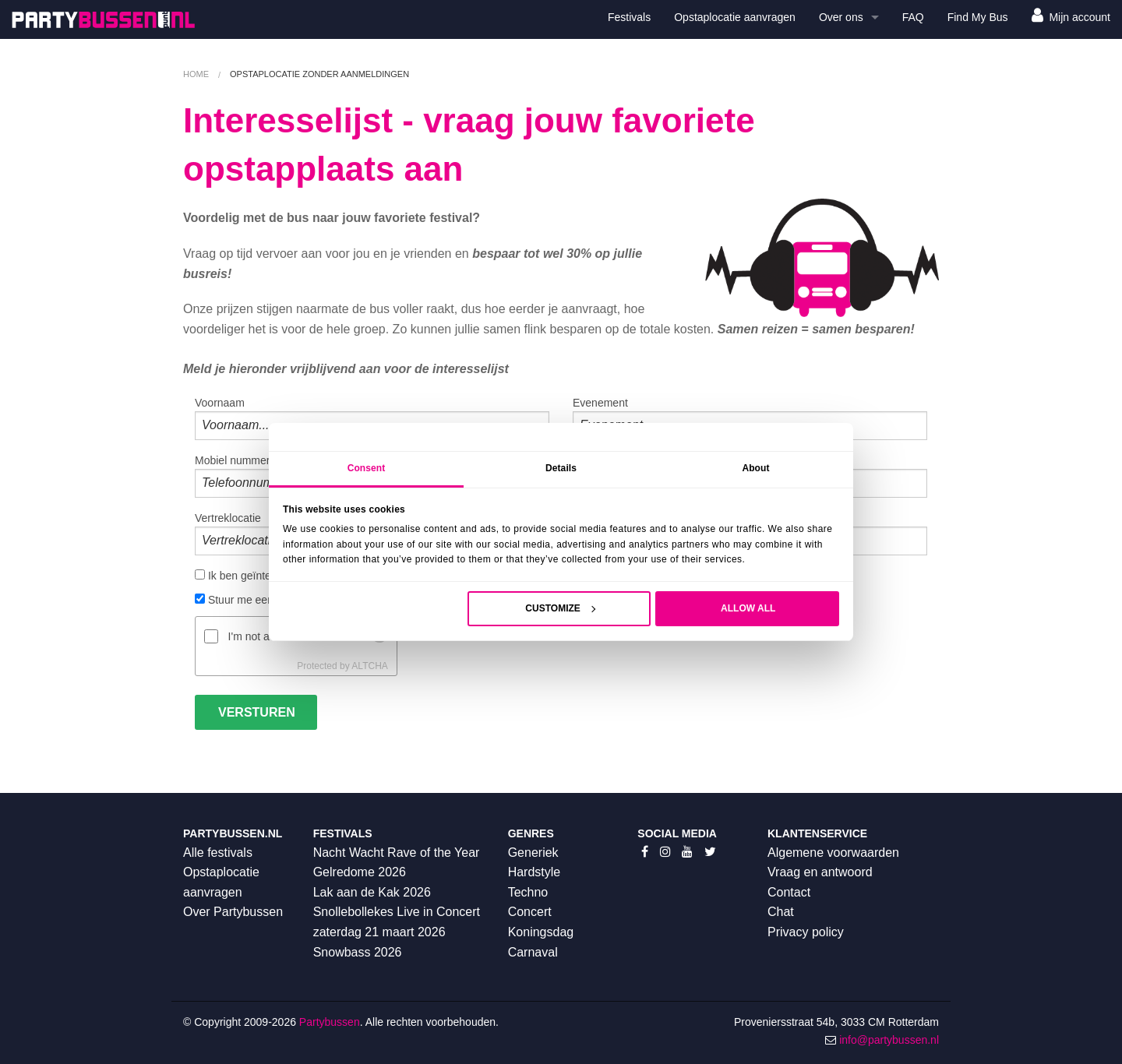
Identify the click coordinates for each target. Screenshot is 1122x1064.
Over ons (841, 17)
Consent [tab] (367, 468)
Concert (530, 911)
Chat (780, 911)
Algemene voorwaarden (833, 852)
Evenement (750, 418)
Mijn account (1071, 15)
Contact (788, 892)
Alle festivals (217, 852)
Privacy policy (805, 932)
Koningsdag (541, 932)
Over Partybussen (233, 911)
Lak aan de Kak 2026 (372, 892)
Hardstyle (534, 872)
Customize (560, 608)
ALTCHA (369, 666)
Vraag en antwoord (820, 872)
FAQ (913, 17)
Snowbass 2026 (357, 952)
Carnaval (533, 952)
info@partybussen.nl (889, 1040)
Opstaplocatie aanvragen (735, 17)
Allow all (748, 608)
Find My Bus (977, 17)
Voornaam (372, 418)
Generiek (533, 852)
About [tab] (755, 468)
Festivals (629, 17)
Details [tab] (561, 468)
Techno (528, 892)
